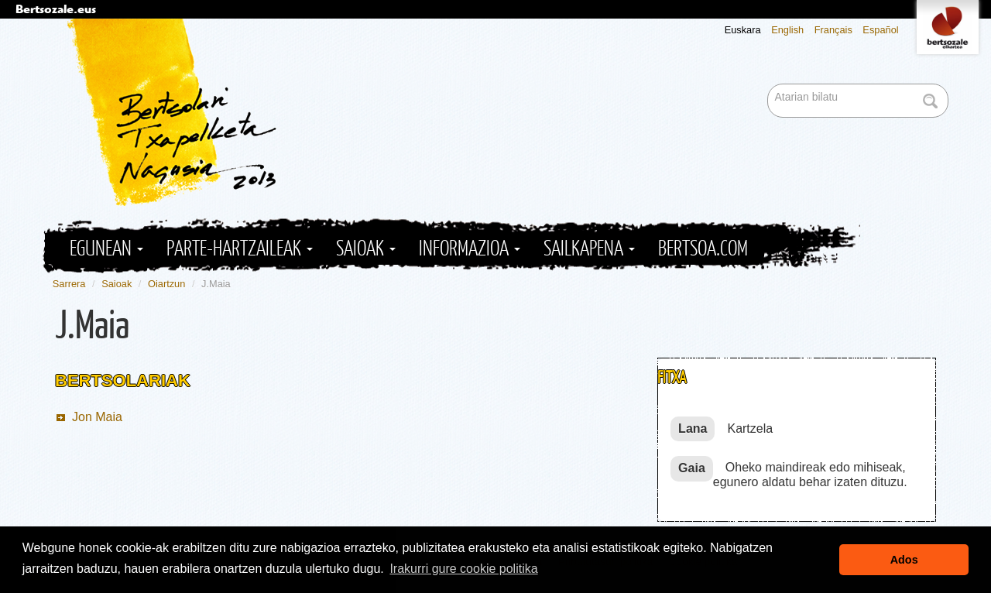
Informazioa (469, 249)
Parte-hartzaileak (239, 249)
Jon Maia (97, 416)
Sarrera (69, 284)
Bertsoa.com (703, 249)
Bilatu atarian (769, 84)
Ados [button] (904, 560)
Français (833, 30)
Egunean (106, 249)
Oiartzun (166, 284)
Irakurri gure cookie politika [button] (463, 568)
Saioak (366, 249)
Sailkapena (589, 249)
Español (880, 30)
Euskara (743, 30)
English (787, 30)
